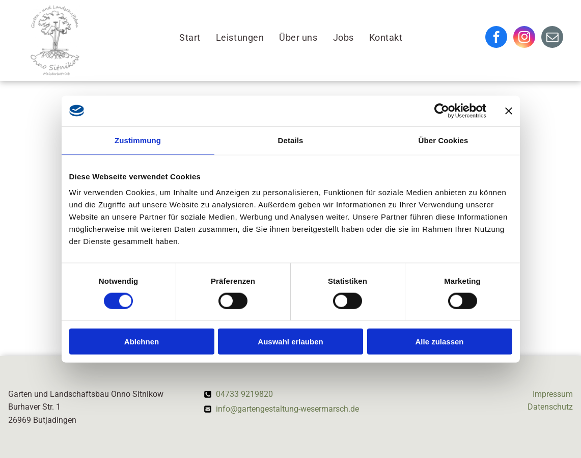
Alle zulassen (439, 341)
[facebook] (496, 38)
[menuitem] (190, 38)
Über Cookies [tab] (443, 140)
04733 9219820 (244, 394)
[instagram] (524, 38)
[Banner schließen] (508, 110)
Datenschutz (550, 407)
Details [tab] (290, 140)
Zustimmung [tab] (138, 140)
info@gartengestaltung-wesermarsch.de (287, 409)
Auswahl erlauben (290, 341)
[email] (552, 38)
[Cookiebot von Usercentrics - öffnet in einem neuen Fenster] (441, 110)
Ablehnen (141, 341)
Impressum (553, 394)
